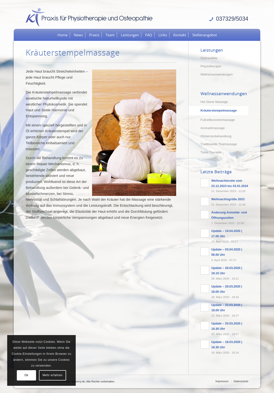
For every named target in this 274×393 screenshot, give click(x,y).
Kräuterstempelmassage (218, 110)
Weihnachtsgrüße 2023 (228, 199)
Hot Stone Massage (214, 102)
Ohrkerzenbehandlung (215, 136)
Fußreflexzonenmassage (217, 120)
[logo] (91, 17)
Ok (26, 375)
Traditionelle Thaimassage (218, 144)
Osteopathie (208, 58)
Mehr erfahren (52, 375)
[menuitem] (62, 35)
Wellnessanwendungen (216, 74)
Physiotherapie (210, 66)
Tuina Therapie (210, 152)
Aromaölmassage (212, 128)
